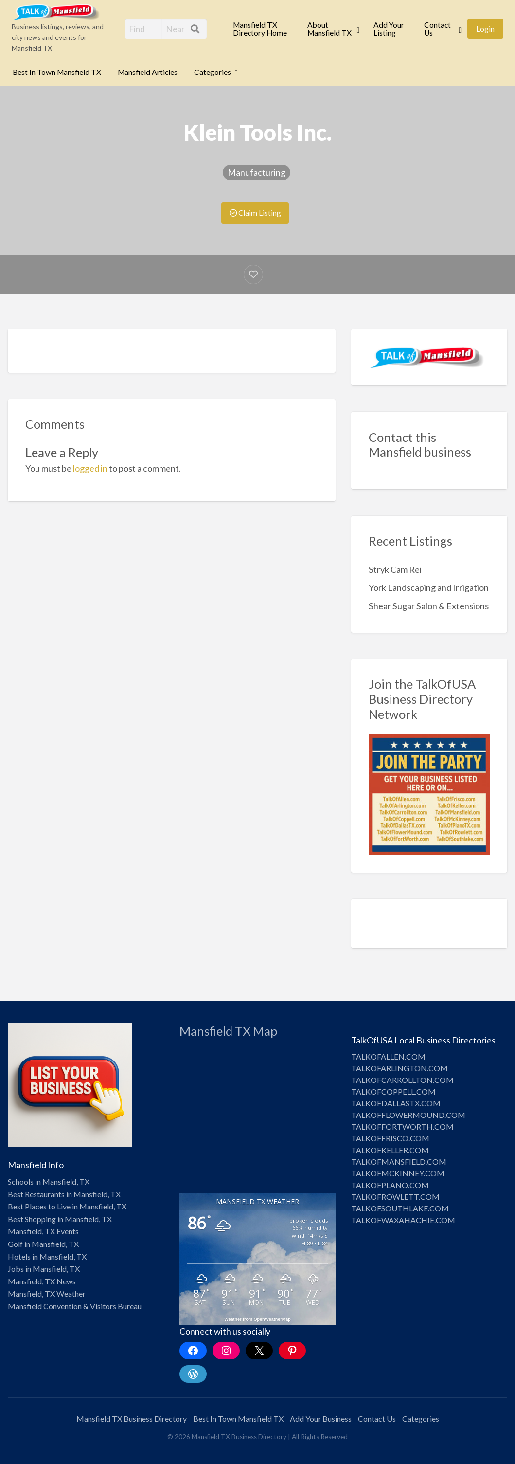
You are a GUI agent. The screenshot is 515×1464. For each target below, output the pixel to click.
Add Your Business (321, 1418)
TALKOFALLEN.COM (388, 1056)
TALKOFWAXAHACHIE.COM (403, 1220)
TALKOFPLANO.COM (390, 1185)
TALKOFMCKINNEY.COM (397, 1173)
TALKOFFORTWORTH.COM (402, 1126)
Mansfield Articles (148, 72)
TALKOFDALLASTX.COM (396, 1103)
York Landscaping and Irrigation (429, 587)
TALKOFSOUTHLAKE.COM (400, 1208)
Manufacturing (256, 172)
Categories (212, 72)
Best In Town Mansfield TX (57, 72)
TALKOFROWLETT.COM (395, 1196)
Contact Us (437, 28)
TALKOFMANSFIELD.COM (398, 1161)
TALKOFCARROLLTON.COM (402, 1079)
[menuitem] (262, 29)
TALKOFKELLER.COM (390, 1149)
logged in (90, 468)
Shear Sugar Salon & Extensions (429, 606)
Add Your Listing (388, 28)
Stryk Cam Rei (395, 569)
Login (485, 28)
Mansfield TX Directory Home (260, 28)
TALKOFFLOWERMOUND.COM (408, 1114)
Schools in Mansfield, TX (48, 1181)
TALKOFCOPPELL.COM (393, 1091)
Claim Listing (255, 212)
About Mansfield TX (329, 28)
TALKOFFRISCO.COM (390, 1138)
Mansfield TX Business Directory (131, 1418)
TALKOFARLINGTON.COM (399, 1068)
